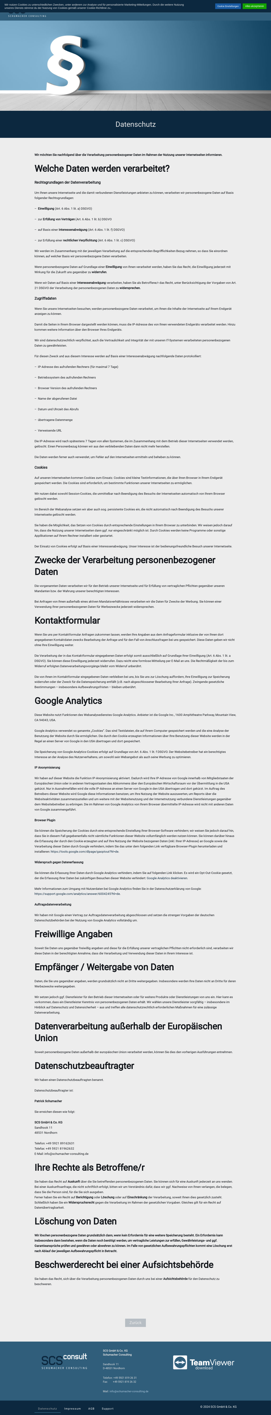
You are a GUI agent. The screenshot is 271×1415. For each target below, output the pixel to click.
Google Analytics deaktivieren (167, 878)
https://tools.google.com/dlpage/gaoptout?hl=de (84, 851)
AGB (91, 1408)
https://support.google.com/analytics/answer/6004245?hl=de (77, 894)
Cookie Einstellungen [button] (228, 6)
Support (108, 1408)
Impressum (72, 1408)
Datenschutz (47, 1408)
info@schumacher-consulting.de (129, 1391)
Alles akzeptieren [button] (254, 6)
